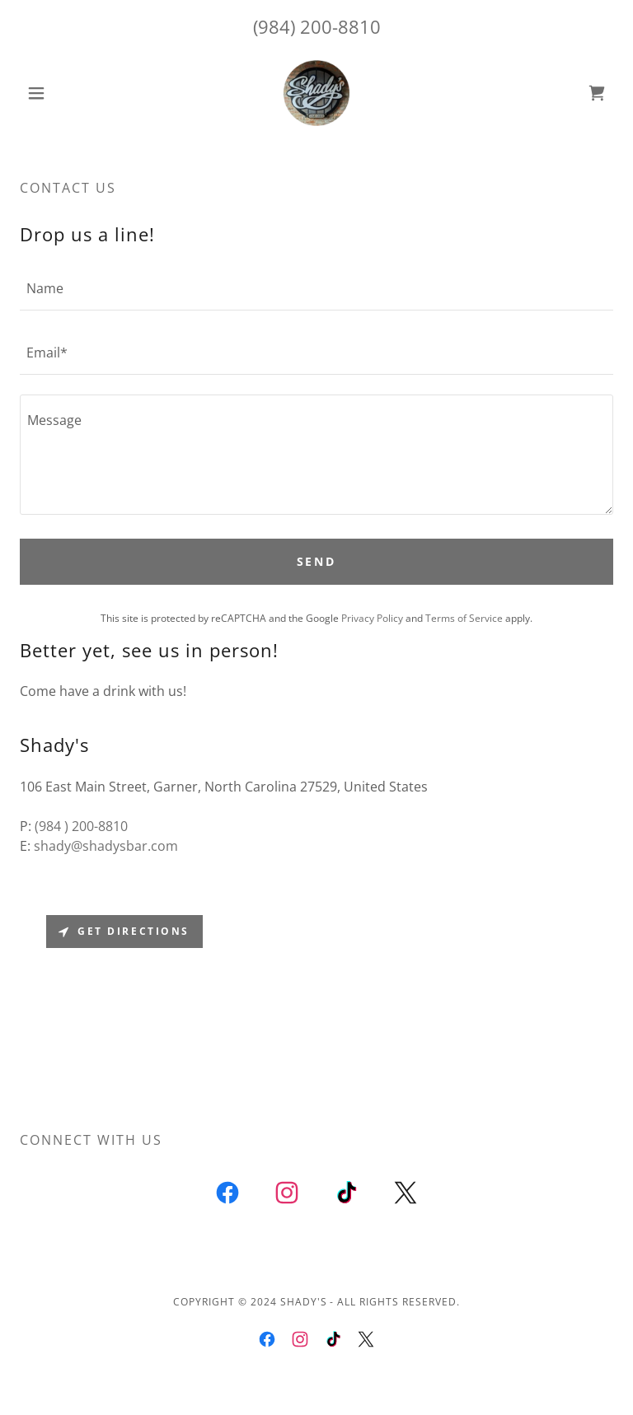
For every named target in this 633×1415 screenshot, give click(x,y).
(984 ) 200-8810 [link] (81, 826)
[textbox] (316, 288)
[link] (316, 93)
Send (317, 561)
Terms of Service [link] (464, 618)
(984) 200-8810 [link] (317, 26)
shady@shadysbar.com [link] (106, 846)
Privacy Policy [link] (372, 618)
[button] (64, 93)
